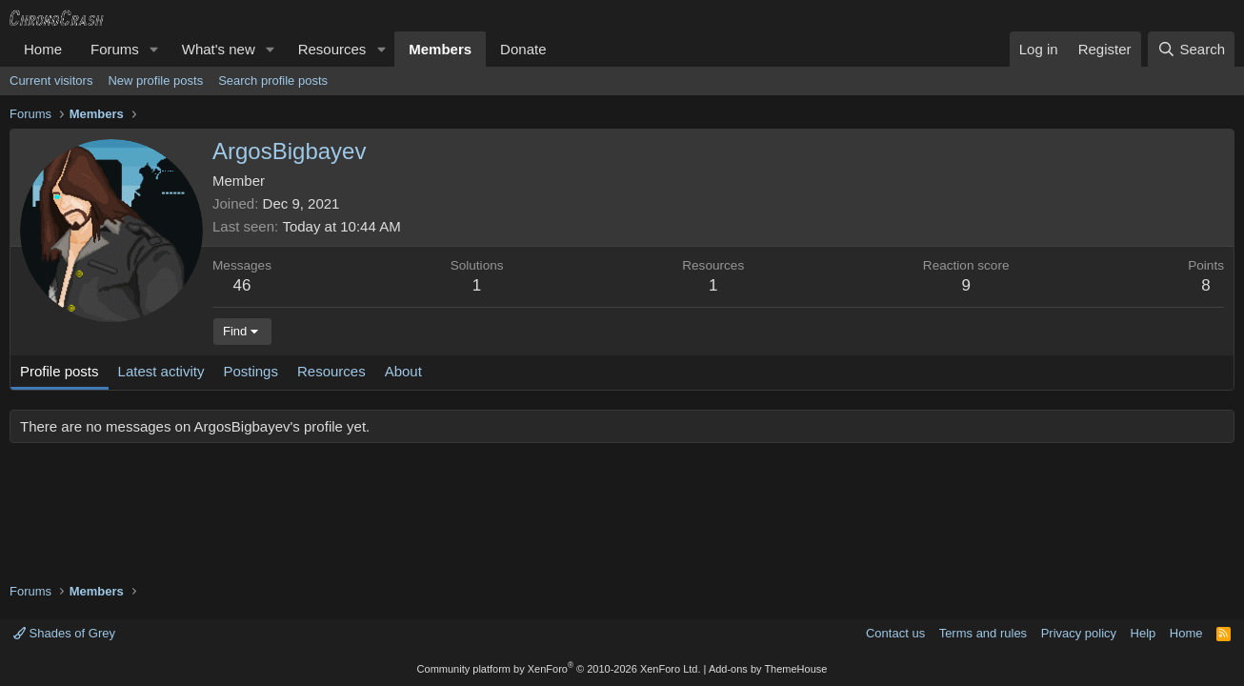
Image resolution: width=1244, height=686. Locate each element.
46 (242, 285)
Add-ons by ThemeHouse (768, 669)
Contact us (895, 633)
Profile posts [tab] (59, 371)
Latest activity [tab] (161, 371)
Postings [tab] (250, 371)
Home (43, 49)
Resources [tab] (331, 371)
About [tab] (403, 371)
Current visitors (51, 80)
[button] (154, 49)
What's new (218, 49)
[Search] (1191, 49)
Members (440, 49)
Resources (332, 49)
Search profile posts (273, 80)
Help (1143, 633)
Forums (114, 49)
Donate (523, 49)
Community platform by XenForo (559, 669)
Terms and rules (983, 633)
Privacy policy (1078, 633)
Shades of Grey (64, 633)
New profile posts (155, 80)
